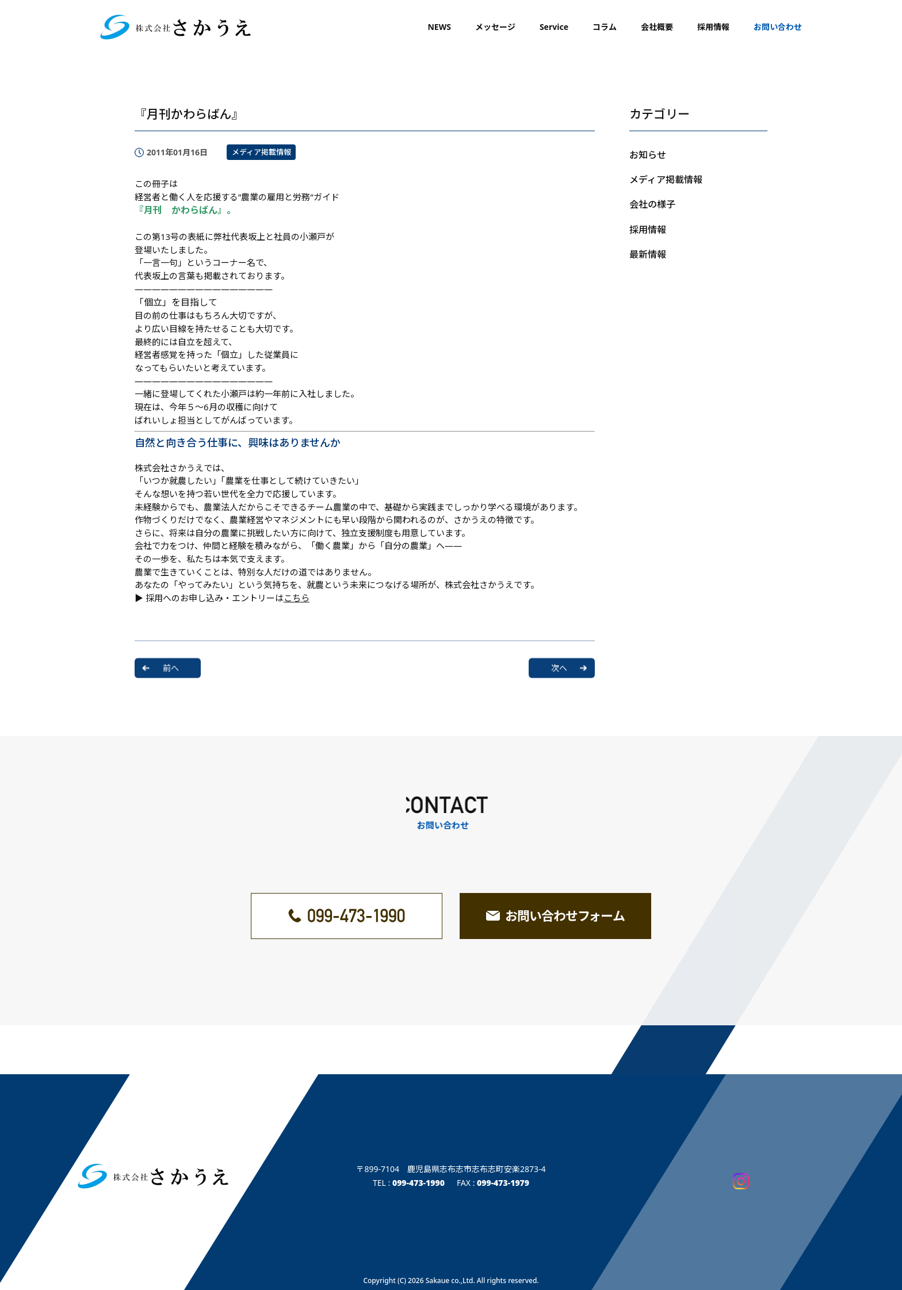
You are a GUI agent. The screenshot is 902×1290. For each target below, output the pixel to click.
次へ (559, 663)
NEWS (438, 26)
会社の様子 (652, 204)
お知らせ (647, 154)
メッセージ (495, 26)
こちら (296, 598)
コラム (605, 26)
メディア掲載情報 (261, 152)
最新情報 (647, 254)
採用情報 (713, 26)
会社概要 (657, 26)
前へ (171, 663)
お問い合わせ (778, 26)
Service (554, 26)
